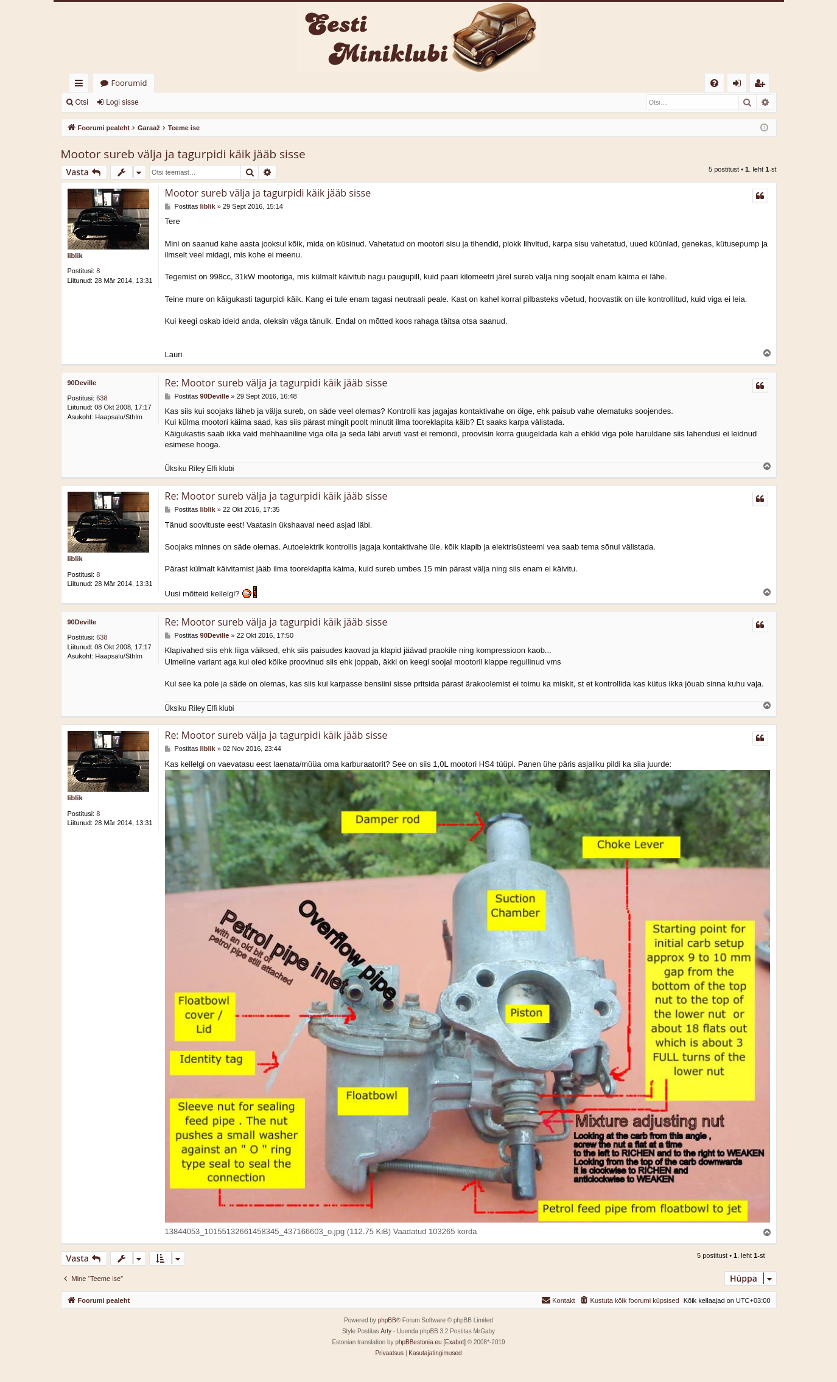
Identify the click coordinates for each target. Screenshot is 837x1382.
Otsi (81, 102)
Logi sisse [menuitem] (739, 84)
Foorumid (129, 82)
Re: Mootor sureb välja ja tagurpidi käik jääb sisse (276, 383)
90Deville (82, 382)
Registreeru (175, 102)
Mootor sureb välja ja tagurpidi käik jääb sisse (183, 154)
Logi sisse (122, 102)
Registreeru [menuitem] (761, 84)
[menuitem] (714, 83)
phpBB (387, 1320)
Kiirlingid (81, 84)
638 (101, 398)
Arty (385, 1331)
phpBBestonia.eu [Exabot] (430, 1342)
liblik (75, 255)
